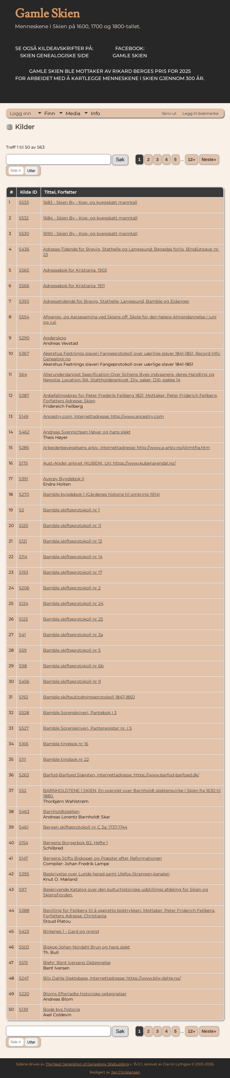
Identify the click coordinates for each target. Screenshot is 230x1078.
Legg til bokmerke (200, 113)
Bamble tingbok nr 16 (65, 743)
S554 (24, 317)
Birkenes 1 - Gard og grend (71, 931)
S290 (24, 338)
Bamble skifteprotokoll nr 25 (73, 619)
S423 (24, 931)
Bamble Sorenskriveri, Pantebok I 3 (79, 712)
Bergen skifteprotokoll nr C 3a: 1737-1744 (85, 827)
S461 (23, 827)
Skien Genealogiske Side (54, 52)
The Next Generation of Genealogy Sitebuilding (87, 1064)
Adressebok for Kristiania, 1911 (74, 285)
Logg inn (20, 113)
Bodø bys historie (61, 1009)
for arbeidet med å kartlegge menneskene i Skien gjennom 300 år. (110, 74)
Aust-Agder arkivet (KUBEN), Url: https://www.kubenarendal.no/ (109, 463)
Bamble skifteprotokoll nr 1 (71, 510)
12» (191, 159)
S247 (24, 978)
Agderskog (54, 338)
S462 (24, 432)
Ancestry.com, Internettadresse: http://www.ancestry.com (103, 416)
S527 (24, 728)
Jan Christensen (125, 1072)
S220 (24, 993)
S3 (21, 510)
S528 (24, 712)
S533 (24, 202)
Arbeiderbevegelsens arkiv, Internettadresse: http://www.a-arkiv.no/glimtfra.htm (126, 447)
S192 (23, 697)
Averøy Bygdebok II (63, 478)
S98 (23, 666)
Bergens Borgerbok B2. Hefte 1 (75, 842)
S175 (23, 463)
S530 (24, 233)
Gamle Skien (130, 52)
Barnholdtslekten (61, 811)
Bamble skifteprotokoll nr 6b (73, 666)
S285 (24, 447)
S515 (23, 962)
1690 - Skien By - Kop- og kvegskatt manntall (90, 233)
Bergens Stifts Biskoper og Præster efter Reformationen (102, 858)
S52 (22, 790)
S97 (23, 889)
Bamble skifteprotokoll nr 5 (72, 650)
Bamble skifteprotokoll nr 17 (72, 572)
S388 (24, 910)
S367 (24, 353)
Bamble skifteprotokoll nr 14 (72, 556)
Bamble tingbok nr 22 (66, 759)
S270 (24, 494)
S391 (23, 478)
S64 (23, 374)
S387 (24, 395)
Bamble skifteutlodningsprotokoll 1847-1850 (89, 697)
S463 (24, 811)
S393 (24, 301)
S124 (23, 603)
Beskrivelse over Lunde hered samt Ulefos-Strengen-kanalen (106, 874)
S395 (24, 874)
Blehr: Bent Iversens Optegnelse (77, 962)
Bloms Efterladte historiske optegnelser (85, 993)
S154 (23, 842)
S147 (23, 858)
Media (73, 113)
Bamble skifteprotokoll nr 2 (72, 588)
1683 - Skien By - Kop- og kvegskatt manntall (90, 202)
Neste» (209, 159)
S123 (23, 619)
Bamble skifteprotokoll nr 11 (72, 525)
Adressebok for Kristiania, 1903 (75, 270)
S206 (24, 588)
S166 (23, 743)
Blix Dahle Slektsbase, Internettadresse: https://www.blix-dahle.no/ (112, 978)
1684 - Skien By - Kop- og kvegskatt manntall (90, 218)
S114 (23, 556)
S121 (23, 541)
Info (95, 113)
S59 (23, 650)
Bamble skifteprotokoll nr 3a (73, 634)
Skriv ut (169, 113)
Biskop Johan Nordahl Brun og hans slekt (86, 947)
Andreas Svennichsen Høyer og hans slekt (87, 432)
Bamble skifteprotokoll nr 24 (73, 603)
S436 (24, 249)
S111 (22, 759)
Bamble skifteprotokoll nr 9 (72, 681)
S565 (24, 270)
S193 (23, 572)
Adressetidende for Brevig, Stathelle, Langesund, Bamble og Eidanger (116, 301)
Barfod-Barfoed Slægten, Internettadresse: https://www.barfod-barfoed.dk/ (121, 775)
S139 (23, 1009)
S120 (23, 525)
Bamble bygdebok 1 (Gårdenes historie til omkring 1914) (101, 494)
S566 (24, 285)
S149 (23, 416)
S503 (24, 947)
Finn (49, 113)
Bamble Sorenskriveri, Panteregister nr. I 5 (87, 728)
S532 (24, 218)
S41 (22, 634)
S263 (24, 775)
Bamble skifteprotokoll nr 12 (72, 541)
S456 (24, 681)
